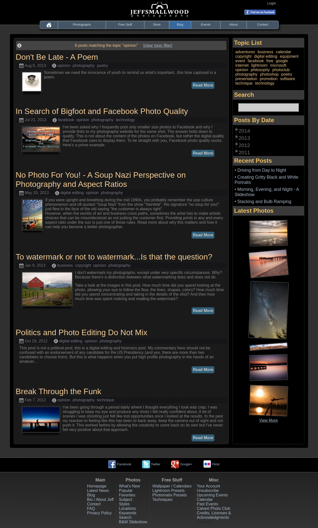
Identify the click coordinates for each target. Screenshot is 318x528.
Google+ (181, 464)
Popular (125, 490)
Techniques (162, 499)
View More (268, 420)
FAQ (91, 508)
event (240, 61)
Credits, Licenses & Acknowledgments (214, 515)
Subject (125, 499)
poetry (102, 65)
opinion (64, 65)
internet (241, 65)
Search (125, 517)
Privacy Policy (99, 513)
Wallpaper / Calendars (172, 486)
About (233, 24)
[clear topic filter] (157, 45)
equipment (289, 56)
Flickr (211, 464)
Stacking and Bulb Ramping (264, 201)
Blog (180, 24)
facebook (66, 120)
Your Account (208, 486)
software (287, 79)
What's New (129, 486)
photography (84, 65)
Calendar (205, 499)
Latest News (98, 490)
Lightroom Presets (168, 490)
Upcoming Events (212, 495)
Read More (203, 85)
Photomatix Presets (169, 495)
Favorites (127, 495)
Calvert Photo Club (213, 508)
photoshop (269, 74)
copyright (83, 265)
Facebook (119, 464)
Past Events (207, 504)
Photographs (82, 24)
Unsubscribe (208, 490)
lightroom (259, 65)
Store (157, 24)
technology (125, 120)
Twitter (151, 464)
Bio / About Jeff (100, 499)
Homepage (96, 486)
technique (105, 400)
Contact (262, 24)
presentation (246, 79)
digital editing (71, 193)
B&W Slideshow (133, 522)
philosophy (260, 70)
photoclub (280, 70)
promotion (269, 79)
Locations (127, 508)
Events (205, 24)
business (65, 265)
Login (272, 3)
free (269, 61)
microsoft (278, 65)
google (282, 61)
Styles (124, 504)
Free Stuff (125, 24)
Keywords (127, 513)
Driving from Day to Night (261, 170)
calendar (283, 52)
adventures (245, 52)
